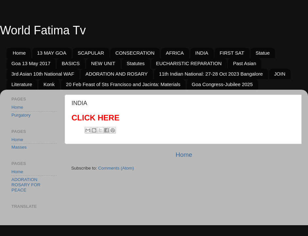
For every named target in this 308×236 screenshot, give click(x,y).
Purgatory (21, 115)
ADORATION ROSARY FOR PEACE (26, 184)
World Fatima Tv (43, 30)
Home (19, 53)
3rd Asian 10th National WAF (42, 74)
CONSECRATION (134, 53)
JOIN (279, 74)
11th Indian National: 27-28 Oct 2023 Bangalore (211, 74)
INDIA (201, 53)
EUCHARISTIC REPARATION (189, 63)
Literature (21, 84)
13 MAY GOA (51, 53)
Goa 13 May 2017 (30, 63)
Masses (19, 147)
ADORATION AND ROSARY (117, 74)
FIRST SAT (231, 53)
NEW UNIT (103, 63)
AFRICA (175, 53)
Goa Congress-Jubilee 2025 (222, 84)
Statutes (136, 63)
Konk (49, 84)
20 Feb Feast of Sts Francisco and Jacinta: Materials (123, 84)
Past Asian (244, 63)
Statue (262, 53)
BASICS (71, 63)
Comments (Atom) (116, 168)
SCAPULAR (91, 53)
